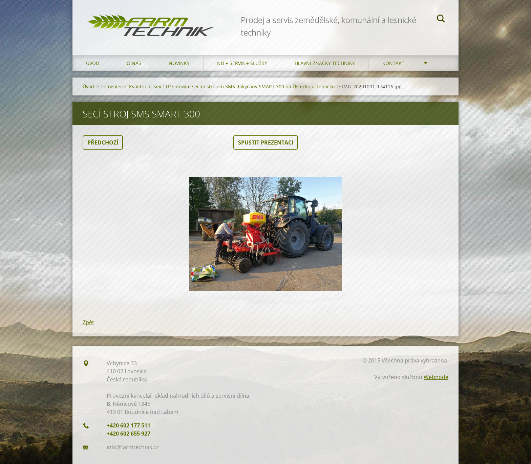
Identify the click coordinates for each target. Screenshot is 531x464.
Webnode (436, 377)
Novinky (179, 63)
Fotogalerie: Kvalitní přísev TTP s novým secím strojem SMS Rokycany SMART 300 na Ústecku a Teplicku (218, 86)
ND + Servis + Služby (242, 63)
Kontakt (393, 63)
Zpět (88, 322)
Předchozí (102, 142)
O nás (134, 63)
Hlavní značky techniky (325, 63)
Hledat (441, 20)
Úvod (92, 63)
